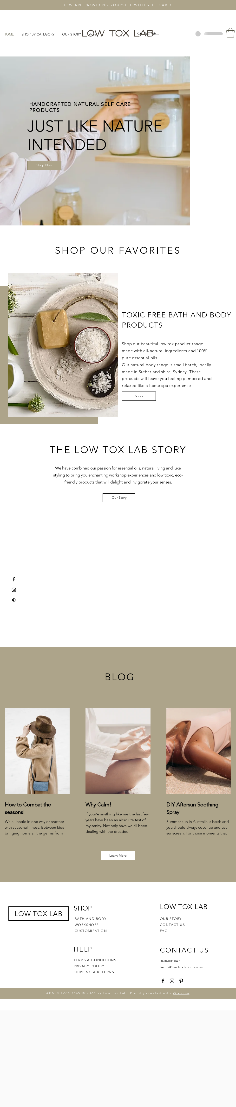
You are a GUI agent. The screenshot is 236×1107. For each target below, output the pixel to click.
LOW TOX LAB (39, 914)
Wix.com (181, 993)
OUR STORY (171, 919)
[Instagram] (14, 590)
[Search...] (162, 33)
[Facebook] (14, 579)
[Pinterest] (14, 600)
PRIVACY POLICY (90, 966)
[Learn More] (118, 855)
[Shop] (139, 396)
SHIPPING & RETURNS (94, 972)
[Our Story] (119, 497)
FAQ (164, 931)
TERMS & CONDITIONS (95, 960)
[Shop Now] (44, 165)
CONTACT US (172, 925)
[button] (230, 32)
